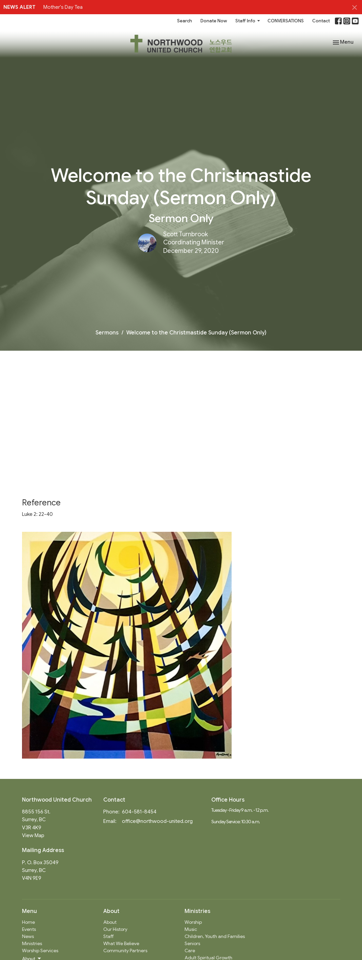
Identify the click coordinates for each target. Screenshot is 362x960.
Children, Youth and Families (215, 936)
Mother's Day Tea (63, 7)
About (109, 922)
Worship (193, 922)
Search (184, 21)
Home (28, 922)
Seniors (192, 943)
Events (29, 929)
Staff (108, 936)
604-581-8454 (139, 812)
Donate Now (213, 21)
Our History (115, 929)
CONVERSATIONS (286, 21)
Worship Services (40, 950)
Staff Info (248, 21)
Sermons (107, 332)
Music (191, 929)
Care (190, 950)
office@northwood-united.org (157, 821)
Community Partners (125, 950)
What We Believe (121, 943)
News (28, 936)
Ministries (32, 943)
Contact (321, 21)
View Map (33, 835)
